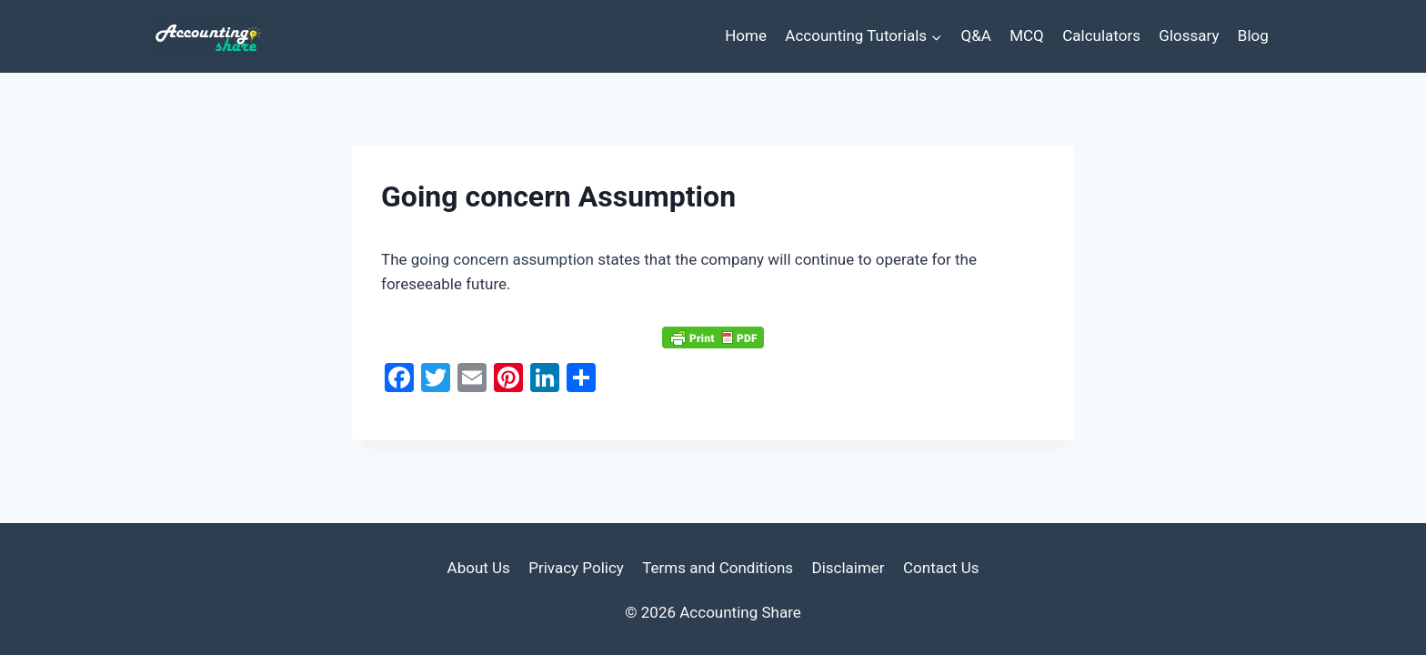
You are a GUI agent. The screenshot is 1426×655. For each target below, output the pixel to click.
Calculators (1101, 35)
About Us (478, 568)
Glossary (1189, 35)
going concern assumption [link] (502, 259)
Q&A (975, 35)
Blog (1253, 35)
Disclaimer (847, 568)
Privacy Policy (576, 568)
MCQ (1026, 35)
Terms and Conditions (717, 568)
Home (746, 35)
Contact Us (941, 568)
